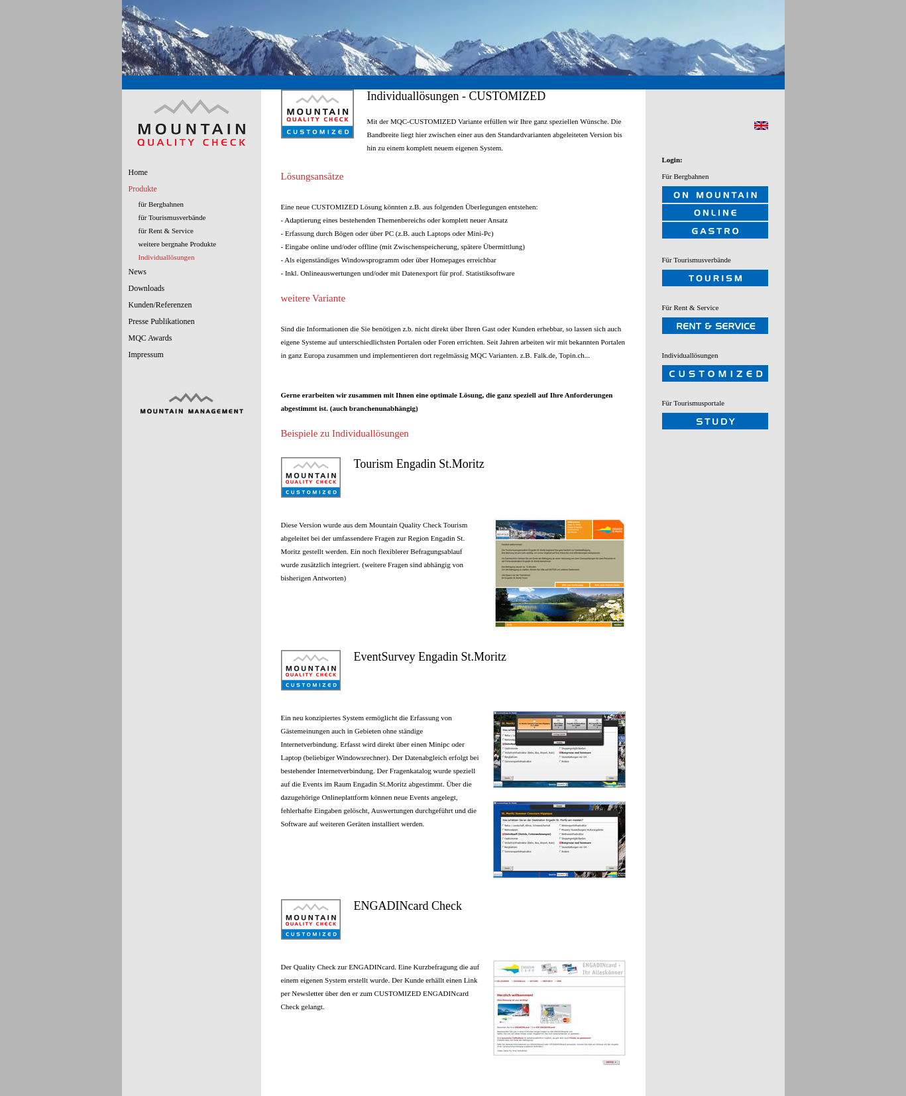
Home (138, 172)
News (137, 271)
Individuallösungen (167, 257)
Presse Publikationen (162, 321)
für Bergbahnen (161, 204)
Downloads (147, 288)
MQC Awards (150, 338)
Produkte (143, 188)
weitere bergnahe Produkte (178, 244)
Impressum (146, 354)
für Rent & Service (166, 231)
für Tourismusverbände (172, 217)
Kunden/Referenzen (160, 304)
